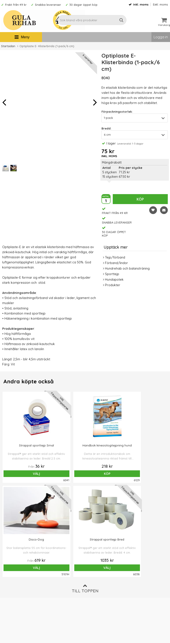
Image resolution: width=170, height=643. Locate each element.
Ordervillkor (95, 580)
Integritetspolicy (98, 593)
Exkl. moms (160, 4)
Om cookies (95, 587)
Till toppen (85, 494)
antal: (105, 196)
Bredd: (106, 128)
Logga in (161, 37)
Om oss (91, 573)
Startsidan (8, 46)
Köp (140, 199)
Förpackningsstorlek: (116, 111)
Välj (22, 473)
